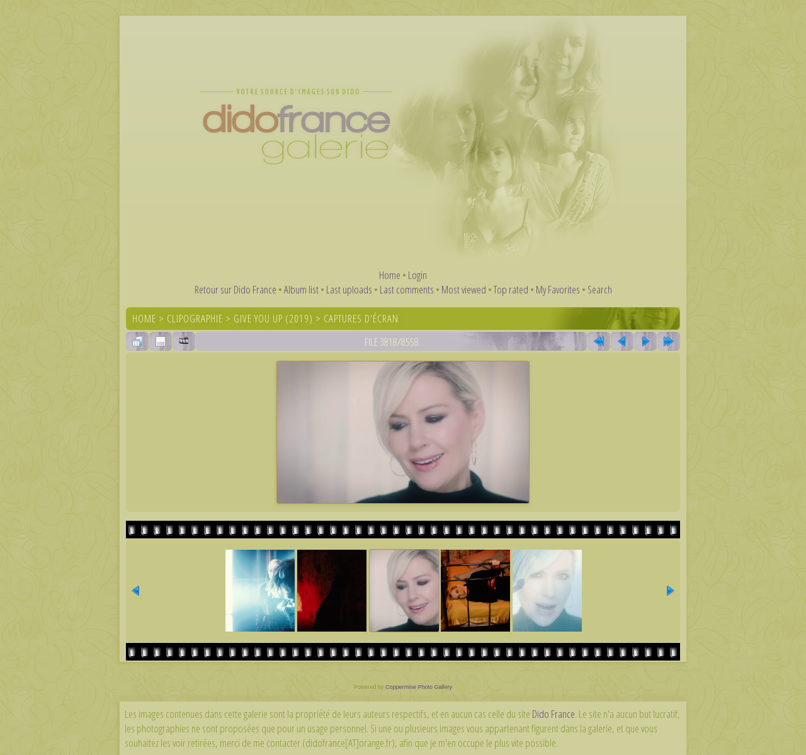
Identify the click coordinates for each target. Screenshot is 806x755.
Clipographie (195, 318)
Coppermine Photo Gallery (418, 687)
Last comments (407, 289)
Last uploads (349, 289)
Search (599, 289)
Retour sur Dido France (235, 289)
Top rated (511, 289)
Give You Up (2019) (273, 318)
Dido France (553, 714)
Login (417, 275)
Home (389, 275)
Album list (301, 289)
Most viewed (463, 289)
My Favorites (558, 289)
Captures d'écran (361, 318)
